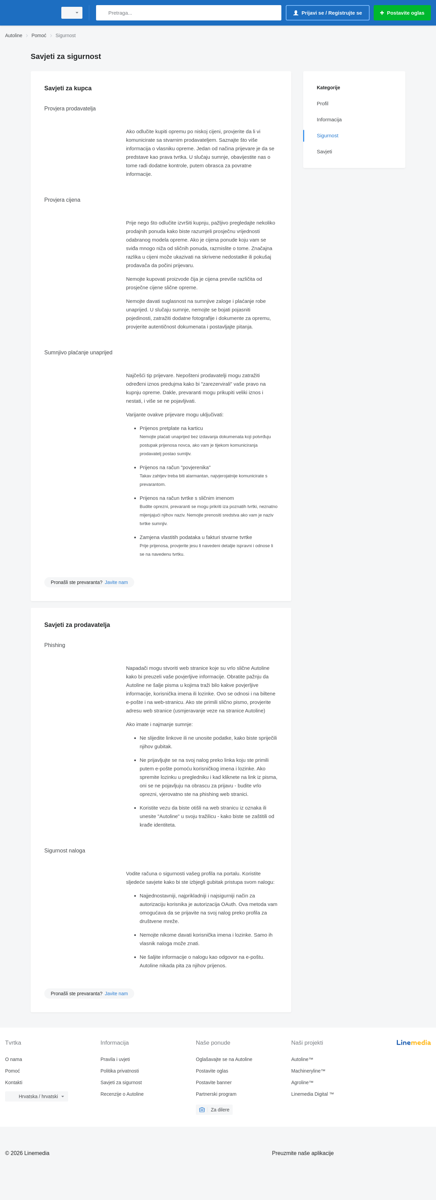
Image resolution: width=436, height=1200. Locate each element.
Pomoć (12, 1071)
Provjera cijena (62, 200)
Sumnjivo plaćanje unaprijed (78, 352)
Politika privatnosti (119, 1071)
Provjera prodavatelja (70, 108)
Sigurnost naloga (64, 850)
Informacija (329, 119)
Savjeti (324, 151)
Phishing (54, 645)
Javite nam (116, 582)
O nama (13, 1059)
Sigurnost (327, 135)
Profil (322, 103)
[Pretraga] (102, 13)
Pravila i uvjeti (115, 1059)
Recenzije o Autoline (122, 1094)
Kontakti (13, 1082)
